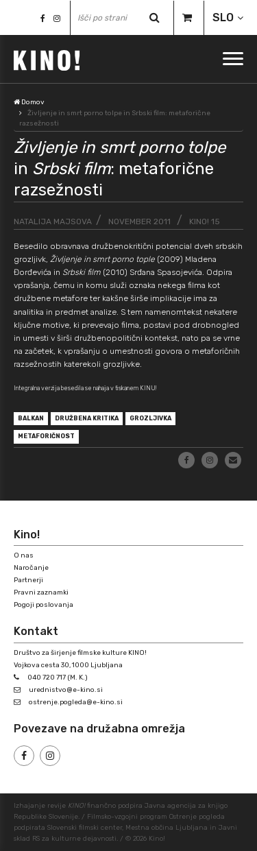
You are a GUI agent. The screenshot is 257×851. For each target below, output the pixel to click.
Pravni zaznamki (41, 592)
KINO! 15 (204, 221)
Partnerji (28, 580)
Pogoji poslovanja (43, 605)
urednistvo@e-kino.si (66, 690)
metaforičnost (46, 436)
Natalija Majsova (53, 221)
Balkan (31, 418)
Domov (29, 102)
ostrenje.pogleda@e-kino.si (76, 702)
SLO (223, 17)
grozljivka (150, 418)
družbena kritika (87, 418)
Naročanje (31, 568)
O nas (24, 555)
